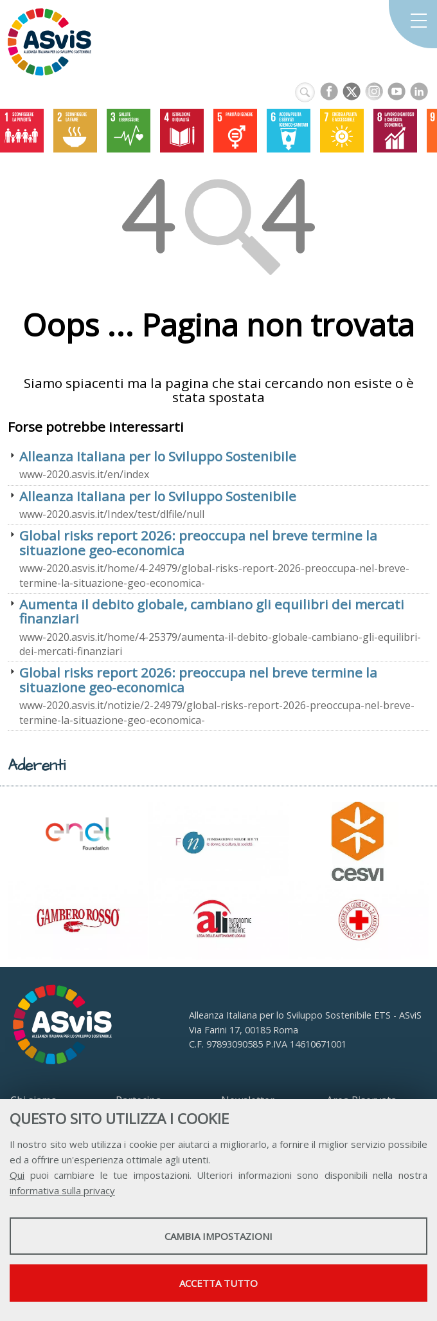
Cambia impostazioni (218, 1236)
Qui (17, 1175)
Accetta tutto (218, 1283)
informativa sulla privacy (62, 1190)
